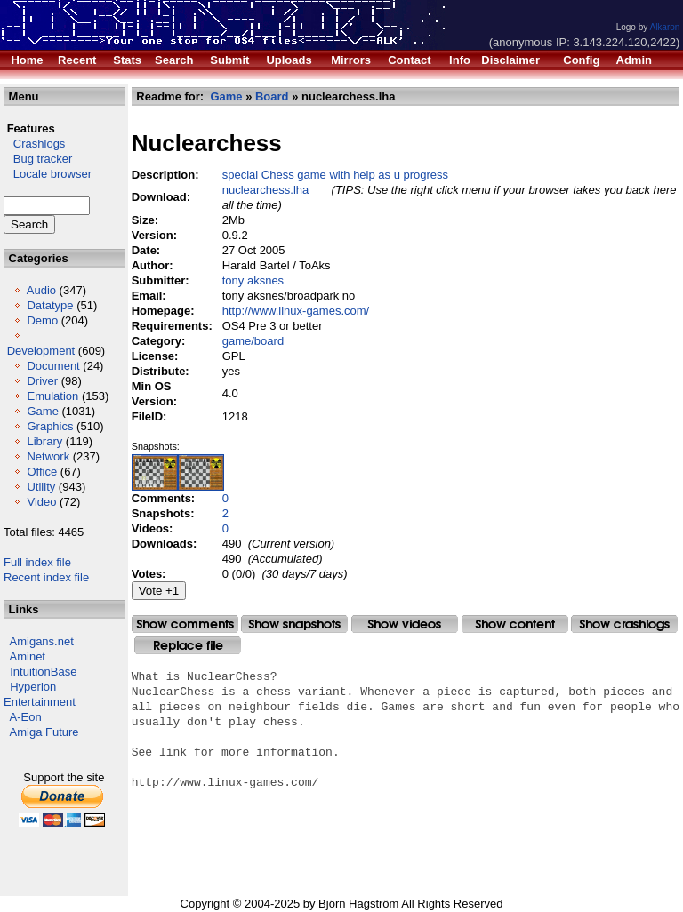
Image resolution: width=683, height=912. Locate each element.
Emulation (52, 396)
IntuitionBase (43, 671)
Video (41, 501)
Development (41, 350)
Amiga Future (44, 732)
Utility (41, 486)
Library (44, 441)
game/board (253, 341)
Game (42, 411)
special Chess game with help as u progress (335, 174)
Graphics (50, 426)
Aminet (27, 656)
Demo (42, 320)
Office (42, 471)
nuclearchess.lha (265, 189)
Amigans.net (42, 641)
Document (53, 365)
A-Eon (26, 717)
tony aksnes (253, 280)
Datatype (50, 305)
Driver (42, 381)
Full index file (37, 562)
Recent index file (46, 577)
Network (48, 456)
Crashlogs (34, 143)
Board (272, 96)
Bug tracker (38, 158)
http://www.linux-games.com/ (295, 310)
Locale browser (48, 173)
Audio (41, 290)
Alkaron (664, 27)
